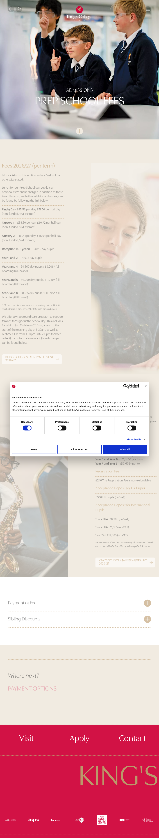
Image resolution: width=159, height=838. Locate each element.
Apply (79, 739)
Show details (134, 439)
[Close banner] (146, 386)
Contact (132, 739)
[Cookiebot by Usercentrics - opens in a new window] (125, 386)
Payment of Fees (23, 610)
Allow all (125, 449)
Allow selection (79, 449)
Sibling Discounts (24, 626)
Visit (26, 739)
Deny (34, 449)
